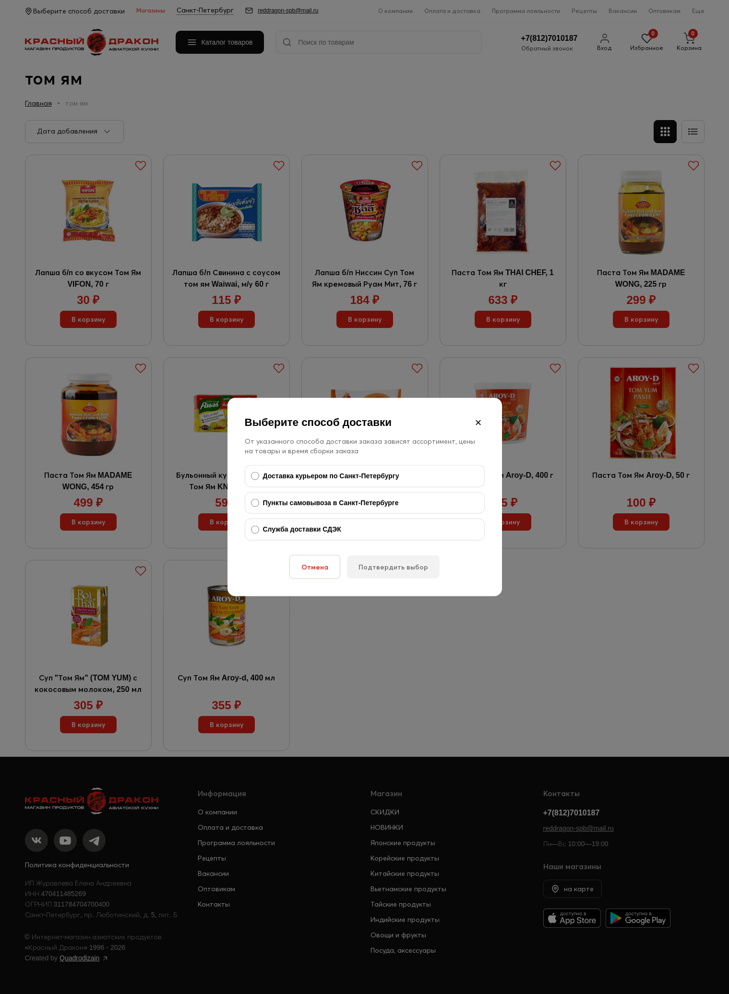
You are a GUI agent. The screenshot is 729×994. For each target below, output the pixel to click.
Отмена (314, 566)
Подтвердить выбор (393, 566)
